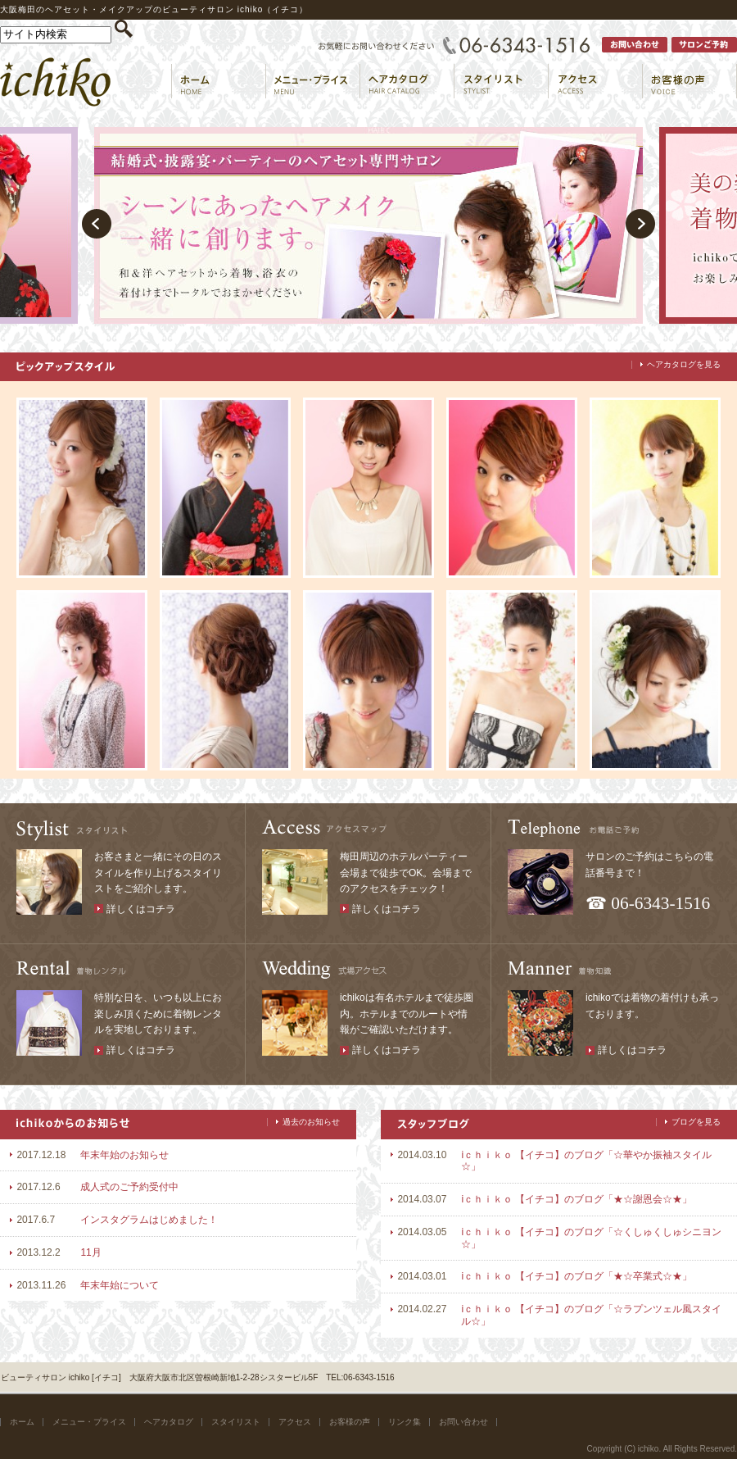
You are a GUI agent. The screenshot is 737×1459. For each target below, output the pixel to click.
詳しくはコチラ (140, 909)
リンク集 (404, 1421)
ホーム (22, 1421)
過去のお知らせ (311, 1121)
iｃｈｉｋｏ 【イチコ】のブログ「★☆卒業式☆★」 (576, 1276)
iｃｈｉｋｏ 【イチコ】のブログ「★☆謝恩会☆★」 (576, 1199)
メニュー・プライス (89, 1421)
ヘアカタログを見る (684, 364)
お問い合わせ (463, 1421)
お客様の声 (349, 1421)
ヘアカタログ (168, 1421)
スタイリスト (235, 1421)
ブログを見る (696, 1121)
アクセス (294, 1421)
